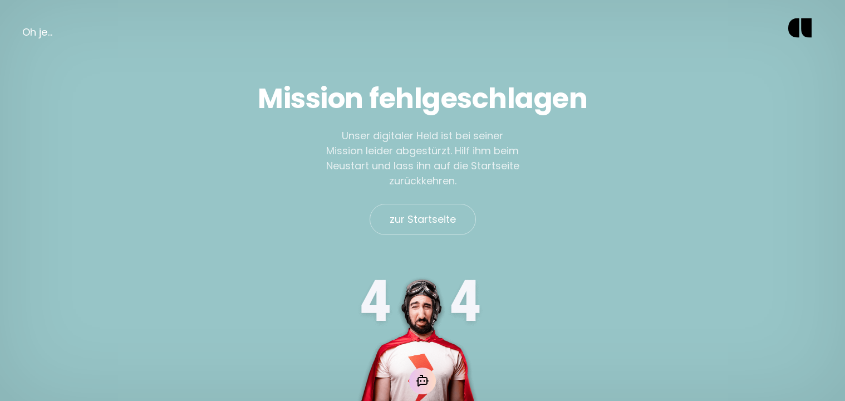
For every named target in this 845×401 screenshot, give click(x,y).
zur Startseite (423, 219)
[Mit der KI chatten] (422, 381)
